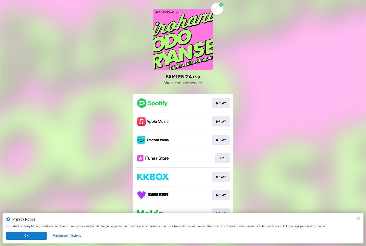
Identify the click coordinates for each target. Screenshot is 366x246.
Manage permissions (67, 235)
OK (26, 235)
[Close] (358, 218)
